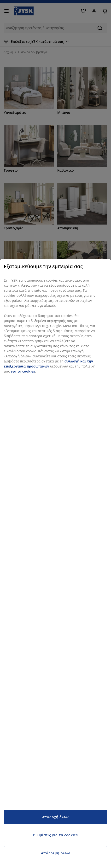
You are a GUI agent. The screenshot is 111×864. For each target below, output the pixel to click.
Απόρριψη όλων (55, 853)
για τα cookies (23, 371)
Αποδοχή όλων (55, 817)
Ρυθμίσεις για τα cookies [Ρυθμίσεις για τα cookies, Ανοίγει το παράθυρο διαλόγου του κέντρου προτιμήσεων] (55, 835)
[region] (55, 561)
